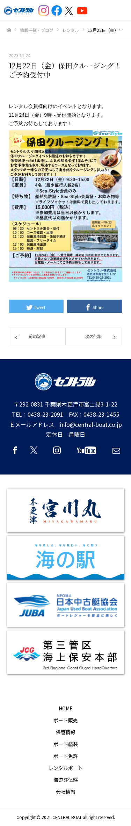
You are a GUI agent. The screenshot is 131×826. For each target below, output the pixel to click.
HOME (66, 708)
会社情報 (65, 791)
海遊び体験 (65, 779)
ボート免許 (65, 755)
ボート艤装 (65, 744)
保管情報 (65, 732)
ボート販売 (65, 720)
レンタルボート (66, 767)
